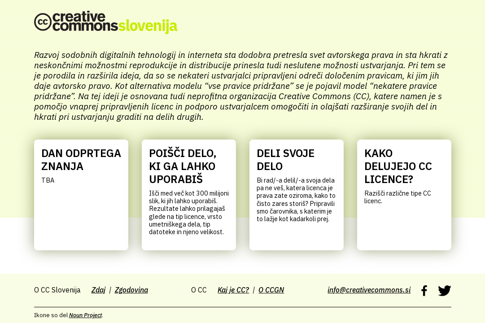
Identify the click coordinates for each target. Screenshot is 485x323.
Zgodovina (131, 289)
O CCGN (271, 289)
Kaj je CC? (233, 289)
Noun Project (85, 315)
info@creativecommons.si (369, 289)
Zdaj (98, 289)
